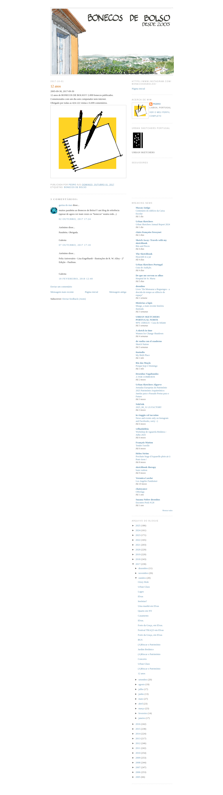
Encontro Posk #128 (145, 502)
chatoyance (141, 488)
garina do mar (65, 205)
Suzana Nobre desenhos (148, 499)
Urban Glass (144, 586)
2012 (138, 743)
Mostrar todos (168, 510)
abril (140, 703)
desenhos (140, 286)
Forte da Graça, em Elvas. (150, 625)
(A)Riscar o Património (149, 644)
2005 (138, 777)
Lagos (141, 591)
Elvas (140, 596)
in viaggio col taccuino (147, 415)
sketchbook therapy (146, 467)
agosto (141, 684)
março (141, 708)
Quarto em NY (145, 610)
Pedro (157, 104)
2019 (138, 554)
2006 (138, 772)
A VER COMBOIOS (145, 377)
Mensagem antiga (117, 292)
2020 (138, 549)
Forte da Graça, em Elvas (150, 635)
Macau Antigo (143, 207)
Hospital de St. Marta (145, 278)
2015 (138, 728)
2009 (138, 757)
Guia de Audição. (144, 267)
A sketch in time (144, 330)
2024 (138, 530)
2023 (138, 535)
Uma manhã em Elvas (148, 606)
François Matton (144, 442)
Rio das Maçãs (143, 362)
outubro (142, 577)
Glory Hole (143, 582)
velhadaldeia (142, 428)
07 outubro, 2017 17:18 (75, 245)
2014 (138, 733)
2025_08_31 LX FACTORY (149, 407)
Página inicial (91, 292)
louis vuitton (141, 470)
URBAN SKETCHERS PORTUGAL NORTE (148, 318)
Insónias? (142, 601)
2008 (138, 762)
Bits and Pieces (143, 246)
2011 (138, 748)
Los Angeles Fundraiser (146, 481)
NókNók (140, 404)
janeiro (142, 718)
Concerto (142, 659)
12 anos (141, 673)
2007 (138, 767)
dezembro (143, 568)
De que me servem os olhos (149, 275)
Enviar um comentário (61, 286)
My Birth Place (143, 355)
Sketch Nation (142, 344)
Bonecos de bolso (75, 187)
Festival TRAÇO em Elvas (151, 630)
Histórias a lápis (144, 302)
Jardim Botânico (146, 649)
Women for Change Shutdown (149, 333)
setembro (143, 679)
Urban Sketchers (144, 221)
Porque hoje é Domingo (147, 366)
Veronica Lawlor (144, 478)
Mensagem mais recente (62, 292)
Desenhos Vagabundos (147, 373)
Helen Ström (142, 453)
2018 (138, 559)
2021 (138, 544)
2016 (138, 724)
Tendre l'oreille (142, 445)
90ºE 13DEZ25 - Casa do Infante (151, 322)
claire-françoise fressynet (148, 232)
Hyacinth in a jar (143, 257)
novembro (143, 573)
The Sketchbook (144, 253)
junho (141, 694)
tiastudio (140, 352)
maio (141, 698)
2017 (138, 564)
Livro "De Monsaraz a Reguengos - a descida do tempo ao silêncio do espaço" (153, 292)
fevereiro (143, 713)
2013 (138, 738)
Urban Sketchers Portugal (149, 264)
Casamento (143, 615)
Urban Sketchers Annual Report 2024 (153, 224)
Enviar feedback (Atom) (74, 298)
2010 (138, 752)
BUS (140, 639)
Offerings (140, 492)
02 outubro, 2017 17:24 (75, 219)
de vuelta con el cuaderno (149, 341)
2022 (138, 540)
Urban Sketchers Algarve (149, 384)
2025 (138, 525)
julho (141, 689)
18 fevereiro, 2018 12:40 (76, 278)
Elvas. (141, 620)
